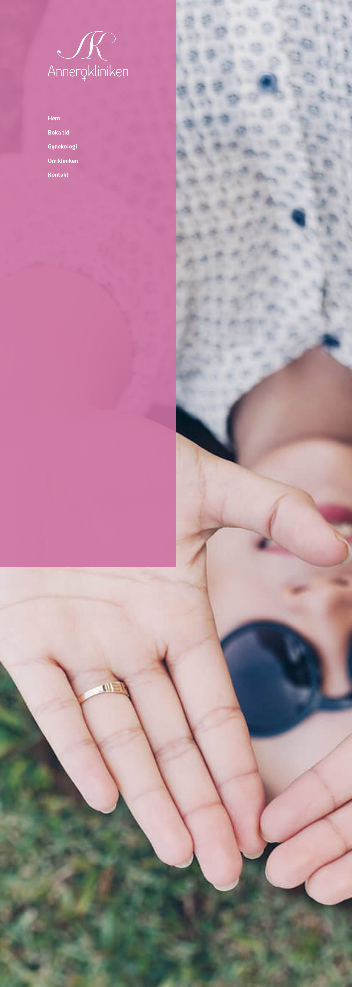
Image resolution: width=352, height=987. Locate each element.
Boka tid (58, 132)
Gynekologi (62, 146)
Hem (54, 118)
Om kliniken (63, 160)
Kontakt (58, 174)
